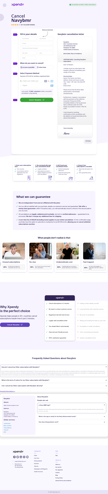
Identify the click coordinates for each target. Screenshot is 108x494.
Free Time (36, 458)
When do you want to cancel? (32, 63)
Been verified (7, 425)
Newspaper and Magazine (40, 469)
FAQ (56, 455)
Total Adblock (7, 427)
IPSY (5, 432)
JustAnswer (7, 423)
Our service (58, 467)
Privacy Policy (59, 478)
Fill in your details (28, 34)
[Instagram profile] (24, 457)
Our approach (59, 470)
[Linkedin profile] (21, 457)
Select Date (41, 67)
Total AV (6, 430)
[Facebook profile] (14, 457)
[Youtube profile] (27, 457)
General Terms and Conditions (63, 480)
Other (35, 455)
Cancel (36, 100)
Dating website (38, 461)
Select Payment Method (29, 73)
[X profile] (17, 457)
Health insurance (38, 471)
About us (57, 464)
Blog (56, 475)
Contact (57, 472)
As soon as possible (27, 67)
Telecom (36, 466)
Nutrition (36, 463)
